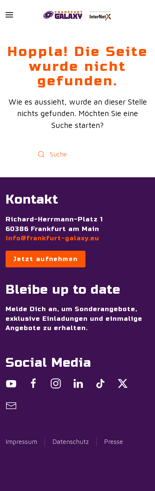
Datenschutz (70, 441)
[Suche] (77, 154)
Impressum (21, 441)
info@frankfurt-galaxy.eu (52, 238)
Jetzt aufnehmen (45, 259)
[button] (9, 15)
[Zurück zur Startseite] (78, 15)
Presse (113, 441)
